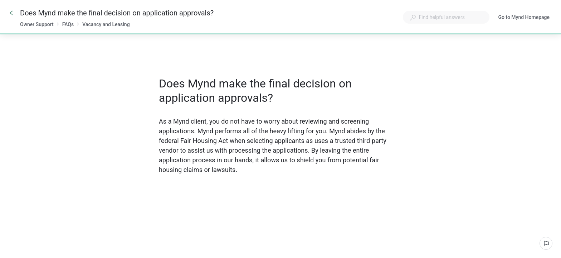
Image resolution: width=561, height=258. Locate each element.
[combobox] (446, 17)
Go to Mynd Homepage (524, 18)
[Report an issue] (546, 243)
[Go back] (11, 13)
